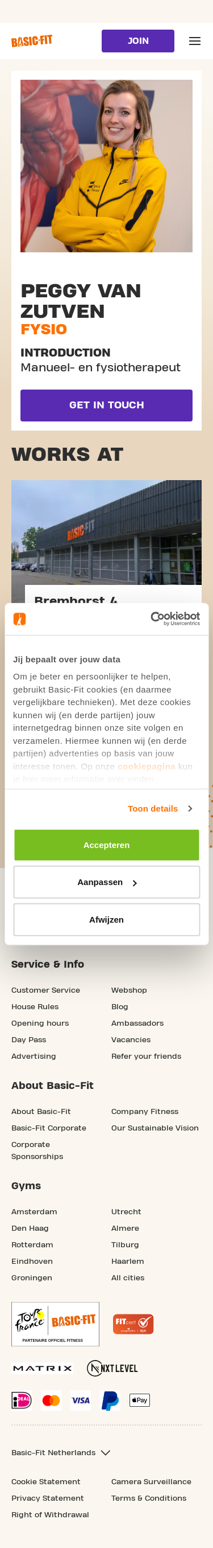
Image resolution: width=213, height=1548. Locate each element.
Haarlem (127, 1262)
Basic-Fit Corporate (48, 1128)
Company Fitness (144, 1112)
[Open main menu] (195, 41)
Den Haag (30, 1228)
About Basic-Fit (41, 1112)
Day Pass (28, 1040)
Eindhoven (32, 1262)
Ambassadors (137, 1023)
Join (138, 41)
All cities (127, 1278)
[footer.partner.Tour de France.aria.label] (55, 1324)
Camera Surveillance (151, 1482)
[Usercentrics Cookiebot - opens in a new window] (151, 619)
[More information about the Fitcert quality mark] (133, 1324)
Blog (119, 1007)
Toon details (153, 808)
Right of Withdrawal (50, 1515)
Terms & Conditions (148, 1498)
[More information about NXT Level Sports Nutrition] (112, 1368)
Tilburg (125, 1245)
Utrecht (126, 1212)
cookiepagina (147, 766)
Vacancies (131, 1040)
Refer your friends (146, 1056)
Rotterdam (32, 1245)
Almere (125, 1228)
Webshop (129, 990)
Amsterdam (34, 1212)
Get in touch (106, 405)
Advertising (33, 1056)
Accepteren (106, 844)
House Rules (35, 1007)
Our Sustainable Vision (155, 1128)
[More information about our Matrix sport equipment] (42, 1368)
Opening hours (40, 1023)
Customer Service (45, 990)
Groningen (31, 1278)
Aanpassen (106, 882)
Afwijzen (106, 919)
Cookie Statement (46, 1482)
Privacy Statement (47, 1498)
